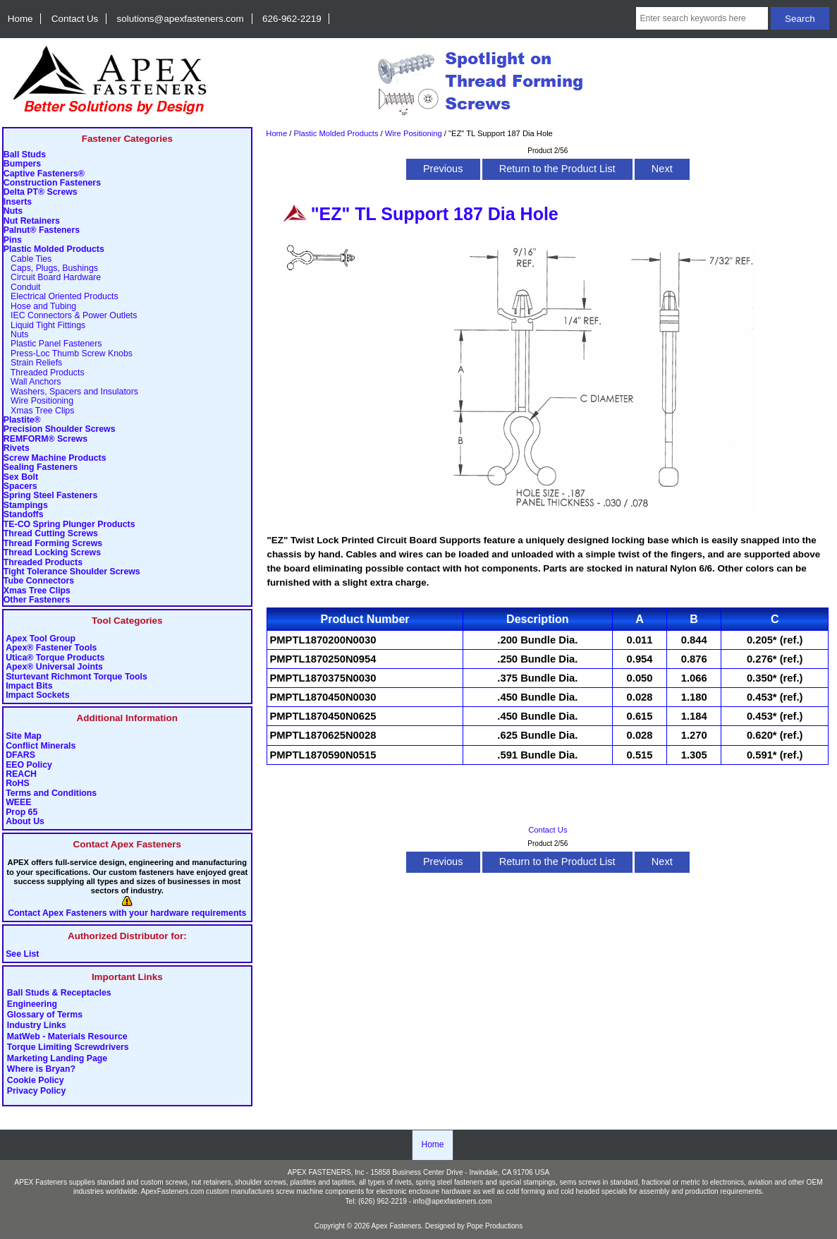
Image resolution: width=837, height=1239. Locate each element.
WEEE (18, 802)
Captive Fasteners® (44, 174)
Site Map (24, 736)
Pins (13, 240)
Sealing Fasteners (41, 467)
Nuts (13, 211)
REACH (21, 774)
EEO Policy (29, 765)
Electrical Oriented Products (61, 296)
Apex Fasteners (397, 1226)
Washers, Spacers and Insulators (71, 392)
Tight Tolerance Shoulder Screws (72, 571)
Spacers (20, 486)
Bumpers (22, 164)
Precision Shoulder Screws (60, 429)
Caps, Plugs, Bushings (51, 268)
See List (22, 954)
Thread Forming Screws (53, 543)
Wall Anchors (32, 382)
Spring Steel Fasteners (50, 495)
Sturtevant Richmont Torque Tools (76, 677)
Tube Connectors (39, 581)
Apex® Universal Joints (54, 667)
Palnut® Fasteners (42, 230)
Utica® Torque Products (55, 658)
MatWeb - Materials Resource (67, 1036)
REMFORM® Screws (45, 439)
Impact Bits (29, 686)
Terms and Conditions (51, 793)
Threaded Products (44, 372)
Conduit (22, 287)
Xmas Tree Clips (39, 411)
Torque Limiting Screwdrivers (68, 1048)
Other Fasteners (37, 600)
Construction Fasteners (52, 183)
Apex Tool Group (40, 638)
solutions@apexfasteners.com (180, 18)
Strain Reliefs (33, 363)
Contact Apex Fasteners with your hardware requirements (127, 913)
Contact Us (74, 18)
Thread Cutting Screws (51, 533)
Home (20, 18)
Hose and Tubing (40, 306)
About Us (25, 821)
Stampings (26, 505)
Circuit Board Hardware (52, 277)
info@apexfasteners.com (452, 1201)
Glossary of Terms (45, 1015)
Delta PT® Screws (41, 192)
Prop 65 (21, 812)
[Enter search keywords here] (702, 18)
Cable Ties (27, 259)
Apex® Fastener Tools (51, 648)
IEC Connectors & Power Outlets (71, 315)
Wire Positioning (413, 133)
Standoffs (24, 514)
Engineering (32, 1004)
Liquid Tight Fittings (44, 325)
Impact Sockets (37, 695)
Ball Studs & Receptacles (59, 993)
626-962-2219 (292, 18)
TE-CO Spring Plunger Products (69, 524)
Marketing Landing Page (57, 1058)
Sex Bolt (21, 477)
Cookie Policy (35, 1080)
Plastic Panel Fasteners (53, 344)
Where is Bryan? (41, 1070)
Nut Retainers (32, 221)
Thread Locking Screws (52, 552)
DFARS (20, 755)
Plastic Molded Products (335, 133)
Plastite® (22, 420)
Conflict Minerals (40, 746)
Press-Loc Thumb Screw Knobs (68, 353)
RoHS (18, 783)
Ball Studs (25, 154)
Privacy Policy (36, 1091)
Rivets (17, 448)
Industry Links (36, 1026)
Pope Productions (495, 1226)
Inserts (18, 202)
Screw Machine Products (55, 458)
